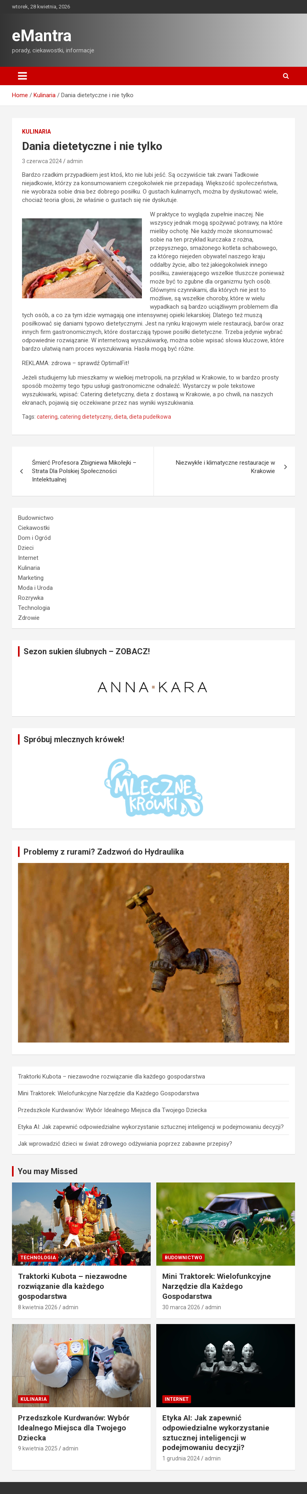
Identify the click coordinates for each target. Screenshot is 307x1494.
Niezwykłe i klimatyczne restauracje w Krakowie (225, 467)
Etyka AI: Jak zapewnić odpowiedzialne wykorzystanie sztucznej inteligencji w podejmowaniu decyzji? (151, 1126)
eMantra (42, 35)
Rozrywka (31, 597)
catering (47, 416)
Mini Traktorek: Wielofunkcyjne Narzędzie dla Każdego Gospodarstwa (108, 1093)
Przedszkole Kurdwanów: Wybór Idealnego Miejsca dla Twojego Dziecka (112, 1110)
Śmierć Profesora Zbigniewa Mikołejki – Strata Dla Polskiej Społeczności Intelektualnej (84, 471)
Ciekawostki (34, 527)
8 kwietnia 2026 (38, 1307)
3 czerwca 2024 (42, 161)
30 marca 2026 (181, 1307)
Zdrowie (29, 617)
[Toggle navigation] (22, 76)
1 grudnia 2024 (181, 1458)
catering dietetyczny (86, 416)
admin (75, 161)
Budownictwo (36, 517)
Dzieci (26, 547)
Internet (28, 557)
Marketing (31, 577)
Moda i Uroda (35, 587)
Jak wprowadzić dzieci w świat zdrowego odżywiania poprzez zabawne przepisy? (125, 1143)
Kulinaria (36, 131)
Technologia (34, 607)
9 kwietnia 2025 (38, 1448)
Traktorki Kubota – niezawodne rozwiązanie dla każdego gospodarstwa (111, 1076)
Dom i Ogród (34, 537)
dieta (120, 416)
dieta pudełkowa (150, 416)
